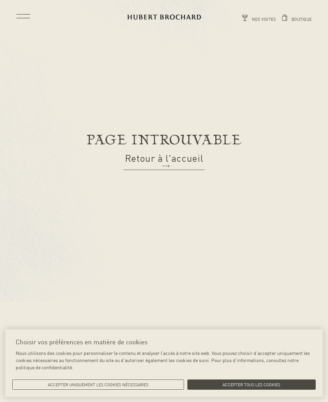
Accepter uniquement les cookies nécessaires (98, 384)
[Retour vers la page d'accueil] (164, 17)
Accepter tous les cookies (251, 384)
